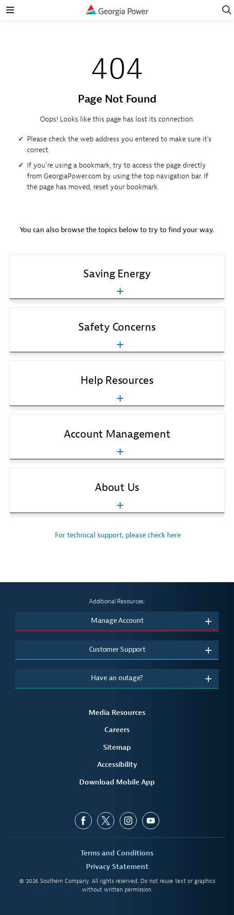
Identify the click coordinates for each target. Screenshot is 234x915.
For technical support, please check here (117, 535)
